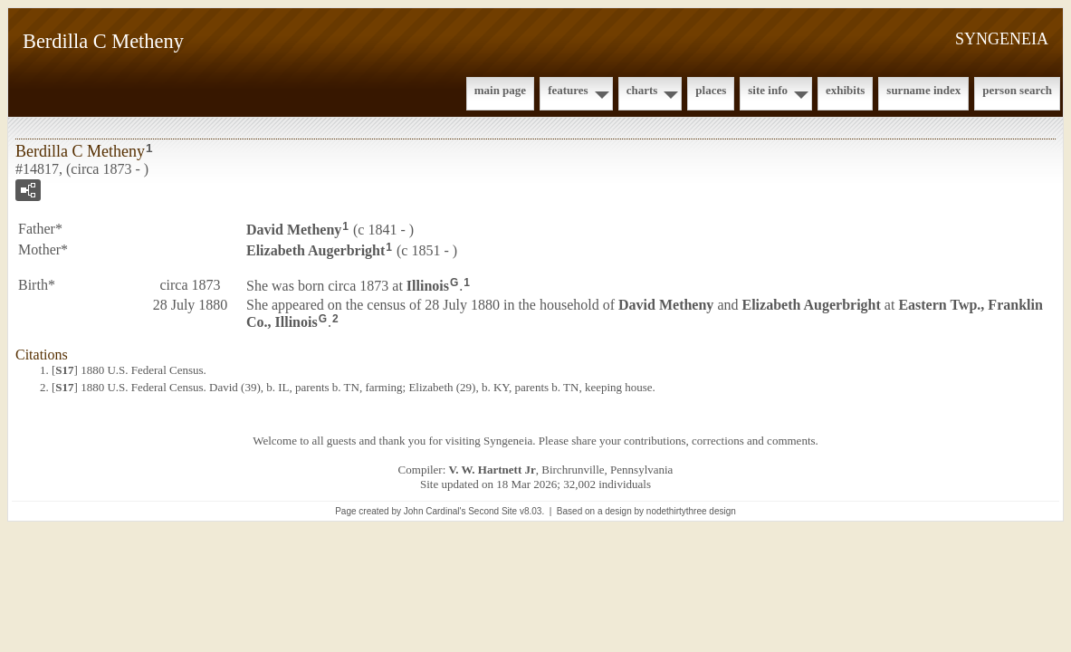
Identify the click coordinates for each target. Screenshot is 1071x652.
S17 (64, 370)
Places (710, 90)
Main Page (500, 90)
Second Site (492, 511)
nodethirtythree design (691, 511)
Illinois (427, 284)
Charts (642, 90)
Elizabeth (315, 250)
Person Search (1017, 90)
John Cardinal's (435, 511)
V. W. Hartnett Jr (492, 469)
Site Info (768, 90)
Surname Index (923, 90)
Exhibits (845, 90)
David (293, 229)
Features (568, 90)
